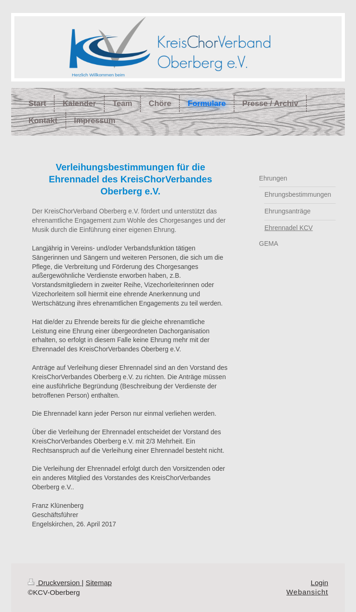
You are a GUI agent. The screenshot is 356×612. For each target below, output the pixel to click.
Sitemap (99, 583)
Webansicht (307, 592)
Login (319, 583)
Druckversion (55, 583)
